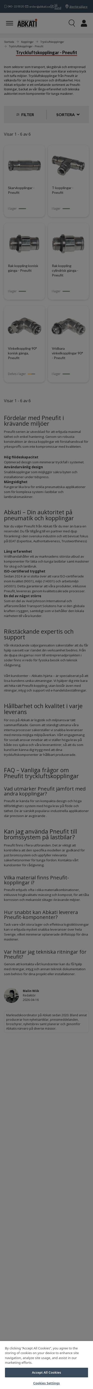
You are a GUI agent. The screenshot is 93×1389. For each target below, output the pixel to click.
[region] (46, 1365)
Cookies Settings (46, 1383)
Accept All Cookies (46, 1372)
